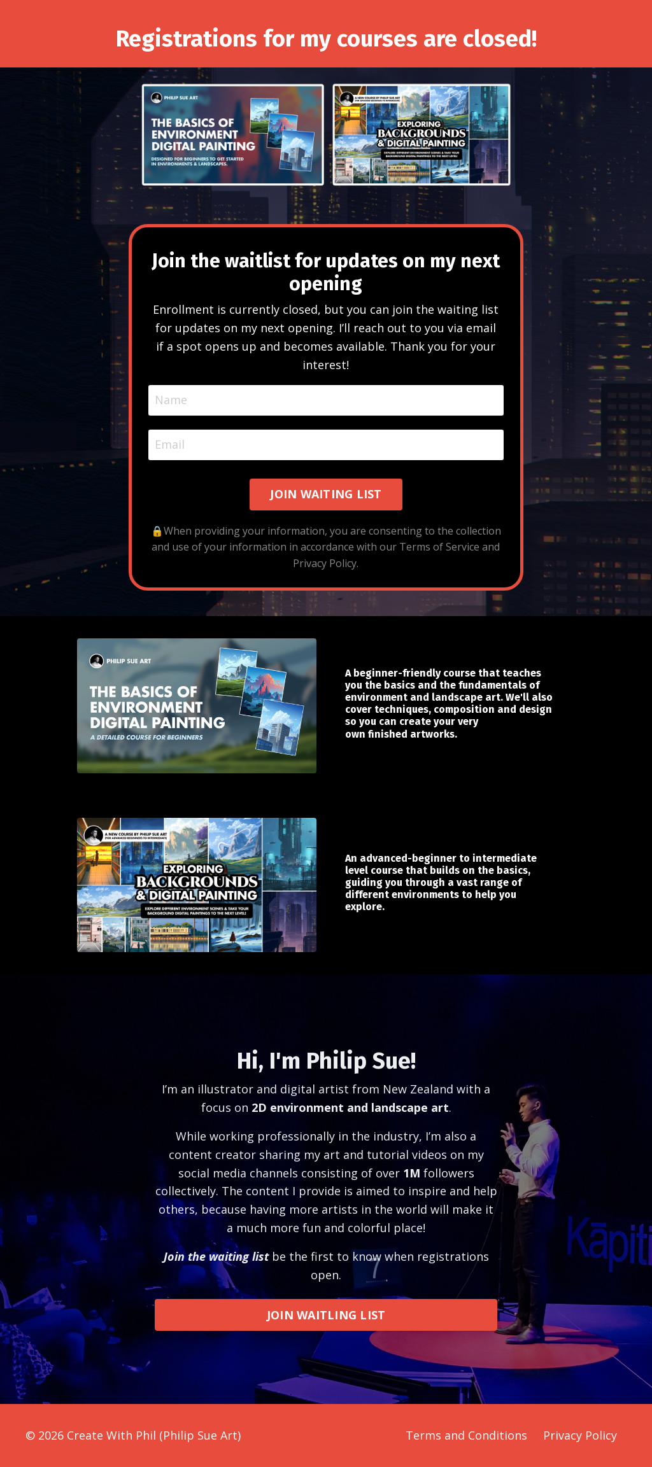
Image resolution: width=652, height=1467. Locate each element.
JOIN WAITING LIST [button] (325, 494)
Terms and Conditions (466, 1435)
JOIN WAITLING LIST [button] (326, 1315)
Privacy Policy (580, 1435)
